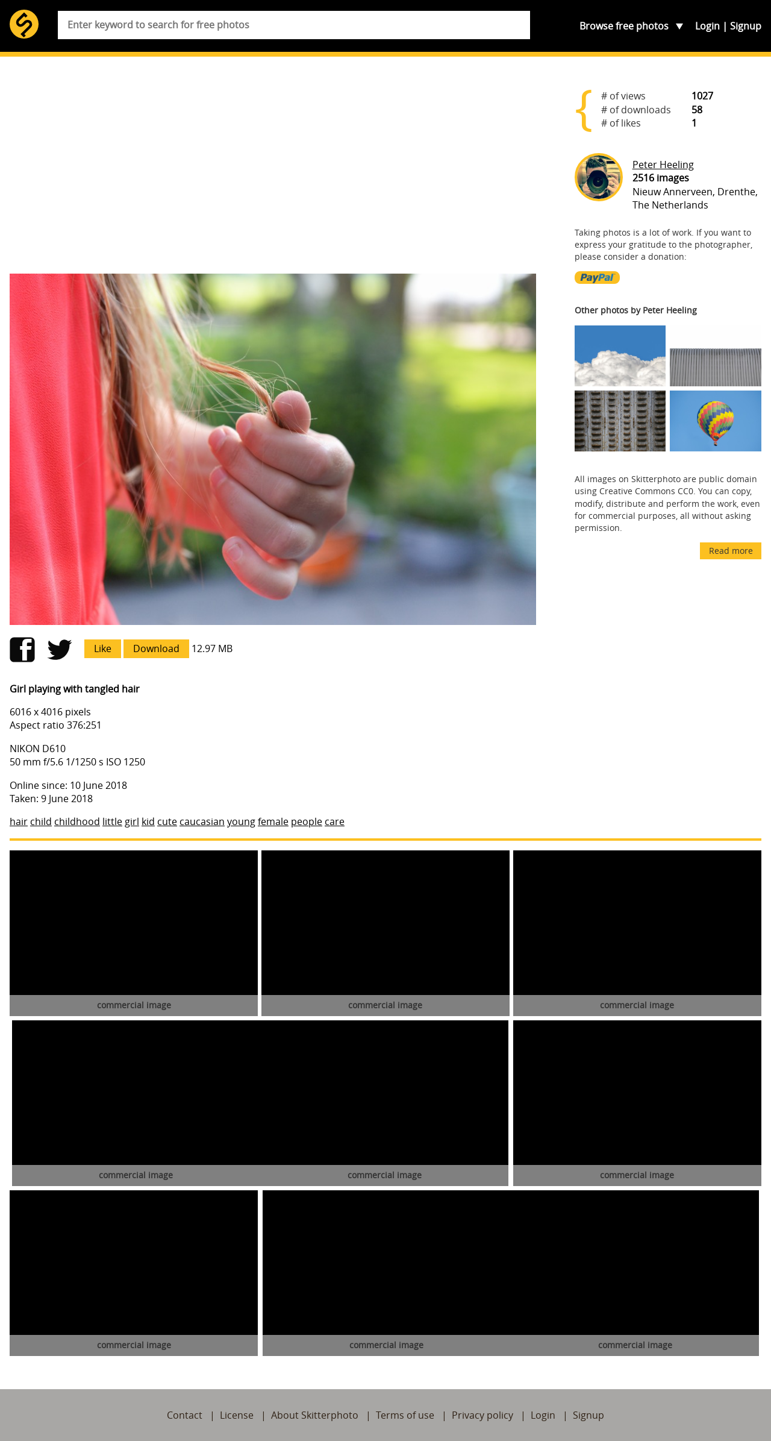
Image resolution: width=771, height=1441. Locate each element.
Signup (745, 26)
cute (167, 821)
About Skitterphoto (314, 1415)
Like (102, 648)
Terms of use (405, 1415)
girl (132, 821)
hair (19, 821)
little (112, 821)
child (41, 821)
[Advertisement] (273, 170)
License (237, 1415)
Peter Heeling (663, 164)
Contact (184, 1415)
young (241, 821)
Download (156, 648)
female (273, 821)
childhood (77, 821)
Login (707, 26)
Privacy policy (482, 1415)
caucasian (202, 821)
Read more (731, 550)
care (335, 821)
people (306, 821)
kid (148, 821)
